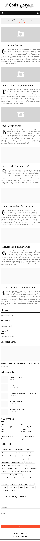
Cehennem (5, 456)
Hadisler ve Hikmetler (17, 462)
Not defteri (26, 481)
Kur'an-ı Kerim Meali (7, 475)
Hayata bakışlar (30, 462)
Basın (27, 449)
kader (21, 468)
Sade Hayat (14, 484)
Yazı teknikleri (5, 490)
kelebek (4, 471)
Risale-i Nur (5, 484)
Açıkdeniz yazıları (6, 449)
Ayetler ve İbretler (18, 449)
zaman (13, 490)
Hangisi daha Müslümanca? (15, 166)
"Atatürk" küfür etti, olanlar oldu (17, 85)
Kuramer (3, 429)
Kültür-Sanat (18, 475)
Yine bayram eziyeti (11, 125)
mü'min (4, 481)
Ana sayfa (16, 533)
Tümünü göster (20, 22)
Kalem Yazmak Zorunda (31, 468)
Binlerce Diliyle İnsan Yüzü (26, 453)
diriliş (17, 456)
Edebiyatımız (23, 459)
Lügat (2, 431)
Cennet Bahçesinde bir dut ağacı (17, 206)
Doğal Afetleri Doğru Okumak (10, 459)
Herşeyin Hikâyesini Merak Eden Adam (12, 465)
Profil (32, 481)
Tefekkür (4, 487)
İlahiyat (27, 465)
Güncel (31, 459)
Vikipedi (3, 439)
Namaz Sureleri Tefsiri (14, 481)
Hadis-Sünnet (5, 462)
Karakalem (4, 434)
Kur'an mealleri (5, 424)
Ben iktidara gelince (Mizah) (9, 453)
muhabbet (30, 478)
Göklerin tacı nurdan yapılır (15, 246)
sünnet (32, 484)
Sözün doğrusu (23, 484)
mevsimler (22, 478)
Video (27, 487)
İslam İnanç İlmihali (7, 468)
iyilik (16, 468)
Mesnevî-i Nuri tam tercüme (9, 478)
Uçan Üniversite (13, 487)
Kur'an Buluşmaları (26, 471)
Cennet (12, 456)
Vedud (22, 487)
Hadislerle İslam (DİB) (7, 427)
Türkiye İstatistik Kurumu (8, 436)
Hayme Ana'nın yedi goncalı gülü (18, 286)
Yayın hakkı (24, 533)
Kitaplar (11, 471)
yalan (33, 487)
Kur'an (17, 471)
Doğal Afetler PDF (26, 456)
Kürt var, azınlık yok (11, 45)
